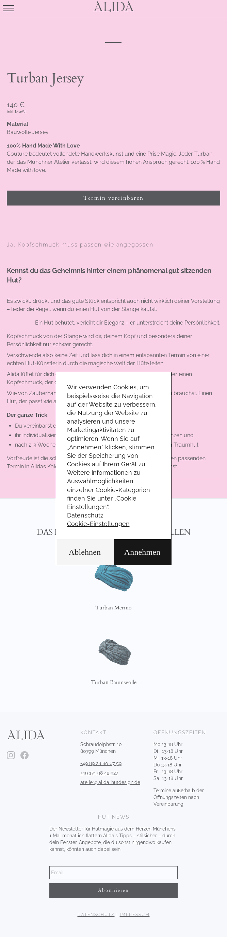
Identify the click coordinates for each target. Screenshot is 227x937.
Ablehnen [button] (85, 552)
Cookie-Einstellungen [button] (98, 523)
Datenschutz (85, 515)
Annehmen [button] (142, 552)
